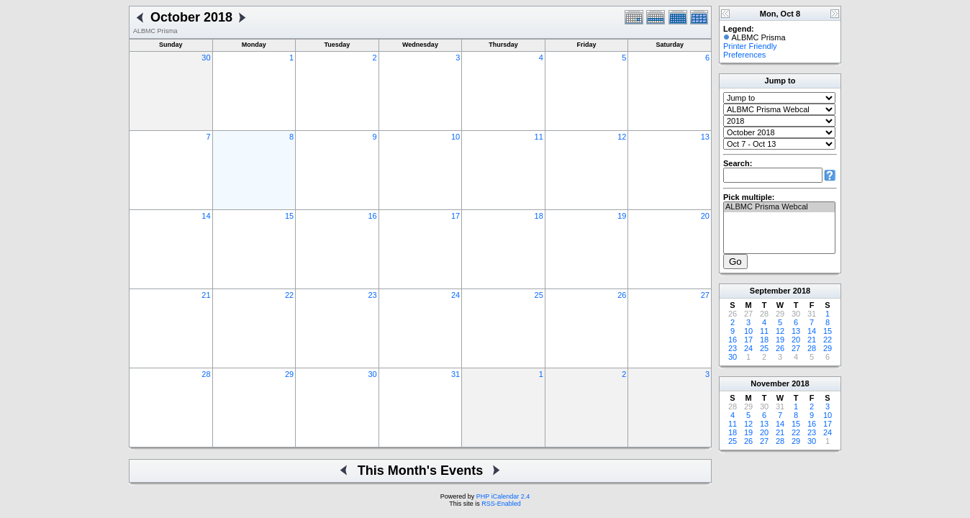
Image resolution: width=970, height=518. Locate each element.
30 (205, 57)
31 (455, 374)
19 (621, 216)
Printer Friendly (750, 46)
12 (621, 136)
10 (455, 136)
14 (205, 216)
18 (539, 216)
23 (372, 295)
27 (705, 295)
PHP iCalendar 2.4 (503, 496)
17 (455, 216)
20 (705, 216)
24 (455, 295)
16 (372, 216)
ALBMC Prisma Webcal (779, 207)
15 (289, 216)
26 (621, 295)
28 (205, 374)
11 (539, 136)
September (770, 290)
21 (205, 295)
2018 (801, 290)
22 (289, 295)
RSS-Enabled (501, 503)
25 (539, 295)
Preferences (744, 54)
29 (289, 374)
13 (705, 136)
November (770, 383)
